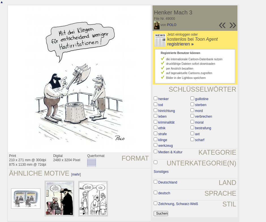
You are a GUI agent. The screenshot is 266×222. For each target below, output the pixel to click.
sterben (200, 105)
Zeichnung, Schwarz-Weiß (178, 204)
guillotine (201, 99)
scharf (199, 140)
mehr (76, 174)
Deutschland (167, 182)
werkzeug (165, 146)
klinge (162, 140)
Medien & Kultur (170, 152)
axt (197, 134)
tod (160, 105)
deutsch (164, 193)
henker (163, 99)
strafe (162, 134)
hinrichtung (166, 111)
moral (199, 122)
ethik (161, 128)
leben (162, 116)
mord (199, 111)
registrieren (180, 44)
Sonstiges (161, 172)
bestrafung (203, 128)
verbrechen (203, 116)
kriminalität (166, 122)
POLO (171, 25)
